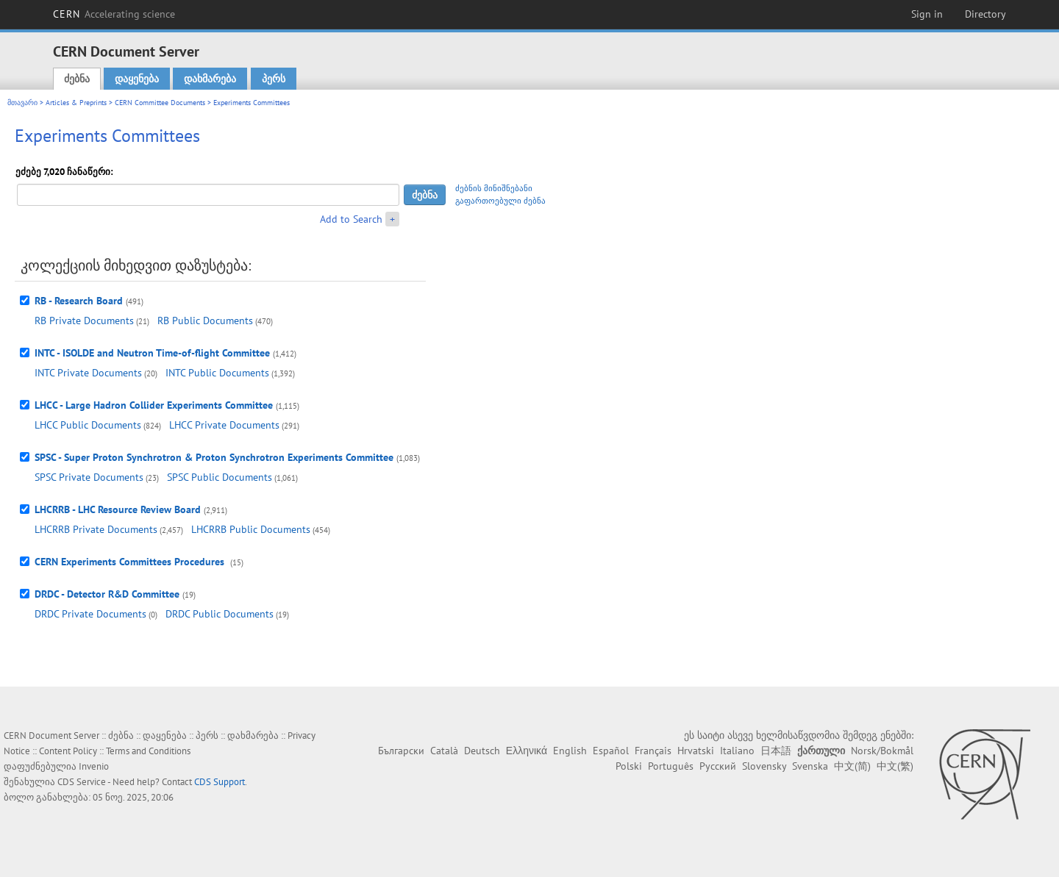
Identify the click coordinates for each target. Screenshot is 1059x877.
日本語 (775, 750)
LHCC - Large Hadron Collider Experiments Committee (154, 405)
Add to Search (351, 219)
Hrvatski (695, 750)
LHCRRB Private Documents (96, 529)
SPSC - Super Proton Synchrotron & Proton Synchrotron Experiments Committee (214, 457)
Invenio (94, 766)
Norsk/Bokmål (882, 750)
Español (611, 750)
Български (401, 750)
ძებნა (77, 78)
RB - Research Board (79, 300)
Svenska (810, 766)
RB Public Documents (205, 320)
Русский (717, 766)
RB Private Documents (84, 320)
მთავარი (22, 102)
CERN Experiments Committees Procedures (131, 561)
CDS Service (81, 782)
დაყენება (137, 78)
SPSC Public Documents (219, 477)
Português (670, 766)
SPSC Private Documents (89, 477)
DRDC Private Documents (90, 613)
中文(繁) (895, 766)
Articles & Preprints (76, 102)
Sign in (927, 14)
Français (653, 750)
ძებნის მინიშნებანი (493, 188)
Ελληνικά (526, 750)
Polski (629, 766)
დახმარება (210, 78)
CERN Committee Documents (160, 102)
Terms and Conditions (148, 751)
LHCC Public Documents (88, 425)
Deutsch (482, 750)
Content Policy (68, 751)
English (570, 750)
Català (444, 750)
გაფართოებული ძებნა (500, 201)
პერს (273, 78)
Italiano (737, 750)
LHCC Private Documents (224, 425)
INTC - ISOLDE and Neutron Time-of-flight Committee (152, 352)
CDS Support (219, 782)
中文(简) (852, 766)
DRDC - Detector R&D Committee (107, 594)
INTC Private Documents (88, 372)
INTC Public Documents (217, 372)
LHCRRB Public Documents (250, 529)
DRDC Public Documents (219, 613)
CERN (114, 14)
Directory (985, 14)
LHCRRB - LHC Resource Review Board (118, 509)
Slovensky (764, 766)
